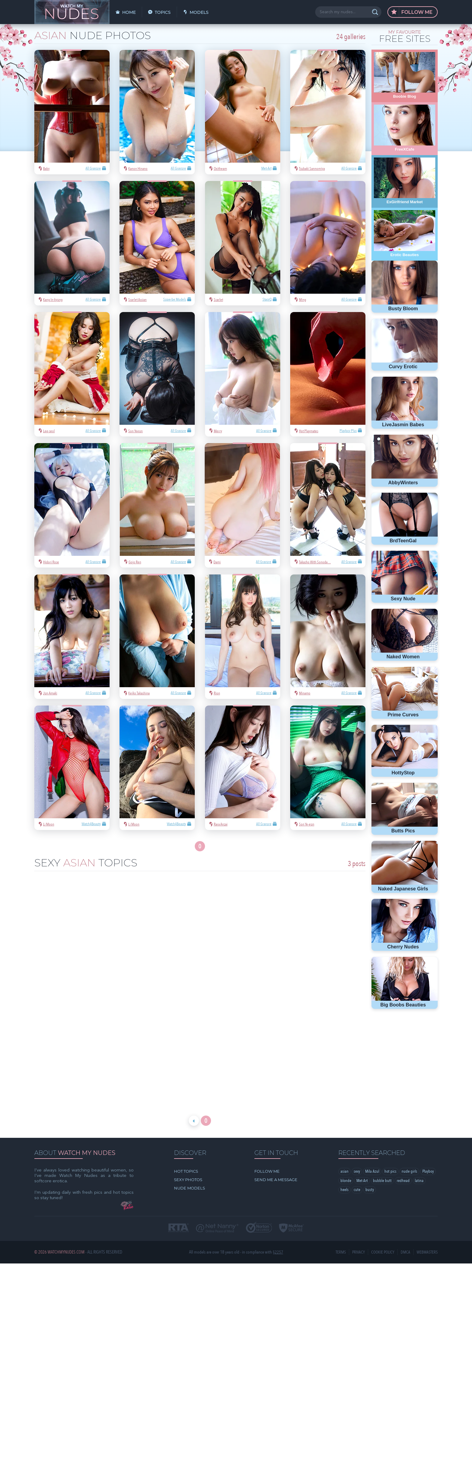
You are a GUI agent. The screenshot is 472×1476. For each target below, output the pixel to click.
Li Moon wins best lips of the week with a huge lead (312, 987)
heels (358, 1116)
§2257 (278, 1177)
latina (344, 1116)
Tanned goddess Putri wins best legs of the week (200, 987)
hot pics (391, 1097)
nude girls (410, 1097)
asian (344, 1097)
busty (383, 1116)
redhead (421, 1107)
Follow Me (412, 12)
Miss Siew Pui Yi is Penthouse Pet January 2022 (87, 987)
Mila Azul (373, 1097)
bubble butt (400, 1107)
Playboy (346, 1107)
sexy (357, 1097)
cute (371, 1116)
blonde (363, 1107)
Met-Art (380, 1107)
